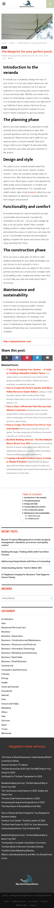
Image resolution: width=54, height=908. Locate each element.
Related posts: (33, 519)
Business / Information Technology (18, 649)
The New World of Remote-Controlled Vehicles (22, 847)
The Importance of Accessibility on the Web (21, 806)
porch (33, 192)
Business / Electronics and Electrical (18, 644)
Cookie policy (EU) (19, 901)
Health (4, 682)
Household (6, 691)
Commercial (7, 665)
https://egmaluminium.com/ (17, 341)
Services (5, 720)
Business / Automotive (12, 636)
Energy (4, 678)
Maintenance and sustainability (37, 513)
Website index (21, 905)
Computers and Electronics (14, 670)
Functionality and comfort (34, 507)
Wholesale (6, 733)
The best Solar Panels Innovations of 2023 (20, 798)
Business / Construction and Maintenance (21, 640)
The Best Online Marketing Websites (17, 850)
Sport (4, 725)
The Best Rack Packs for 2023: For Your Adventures (24, 824)
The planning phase (32, 501)
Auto (3, 623)
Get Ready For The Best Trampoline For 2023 (21, 776)
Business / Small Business (13, 661)
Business (5, 632)
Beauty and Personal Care (13, 627)
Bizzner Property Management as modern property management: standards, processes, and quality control (25, 542)
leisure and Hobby (10, 704)
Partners (44, 901)
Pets (3, 716)
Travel (4, 729)
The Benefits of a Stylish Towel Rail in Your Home (23, 843)
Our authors (33, 901)
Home (6, 901)
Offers (4, 47)
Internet (5, 695)
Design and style (31, 504)
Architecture (7, 619)
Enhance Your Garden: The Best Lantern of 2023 (23, 820)
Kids (3, 699)
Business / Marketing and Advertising (19, 653)
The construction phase (34, 510)
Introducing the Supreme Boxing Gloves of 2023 (23, 802)
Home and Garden (10, 687)
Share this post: (34, 516)
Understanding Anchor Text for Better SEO (21, 568)
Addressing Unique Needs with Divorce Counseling (25, 561)
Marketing (6, 708)
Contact (33, 905)
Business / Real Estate (11, 657)
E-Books (5, 674)
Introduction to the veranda (35, 497)
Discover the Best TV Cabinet (14, 765)
